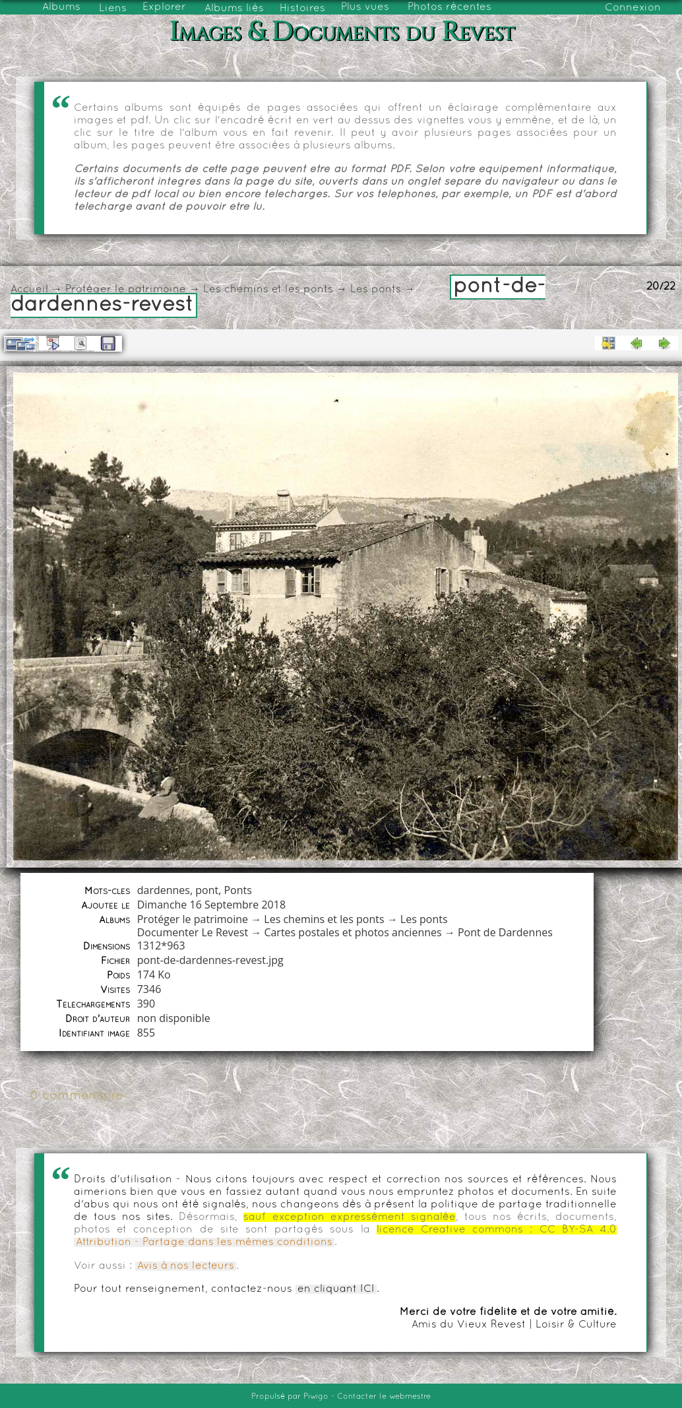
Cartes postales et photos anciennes (352, 932)
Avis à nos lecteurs (185, 1266)
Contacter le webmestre (384, 1396)
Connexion (633, 8)
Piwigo (315, 1396)
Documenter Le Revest (192, 932)
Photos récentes (449, 7)
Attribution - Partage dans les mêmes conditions (204, 1242)
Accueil (29, 289)
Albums (61, 7)
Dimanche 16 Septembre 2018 (211, 904)
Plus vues (365, 7)
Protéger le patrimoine (125, 289)
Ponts (237, 890)
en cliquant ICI (336, 1289)
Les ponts (375, 289)
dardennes (163, 890)
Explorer (164, 7)
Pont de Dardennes (505, 932)
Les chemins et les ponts (268, 289)
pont (206, 890)
